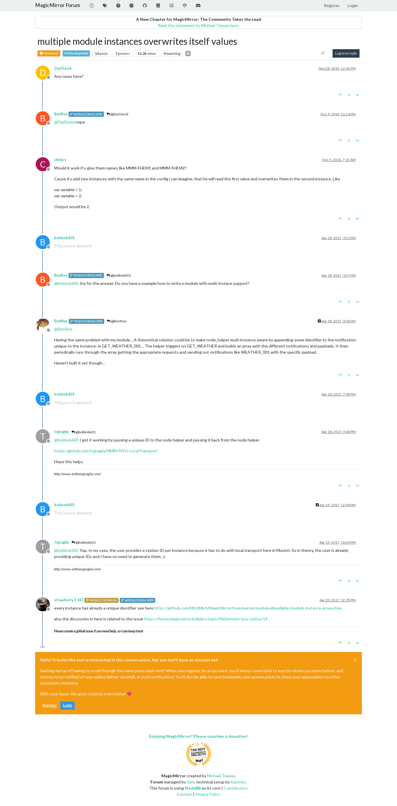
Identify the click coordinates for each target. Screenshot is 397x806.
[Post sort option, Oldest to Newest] (323, 53)
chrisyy (60, 160)
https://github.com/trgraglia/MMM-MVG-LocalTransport (106, 450)
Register (49, 705)
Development (76, 53)
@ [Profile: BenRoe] (63, 328)
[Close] (355, 660)
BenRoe (60, 114)
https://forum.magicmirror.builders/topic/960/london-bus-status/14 (206, 618)
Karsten (238, 781)
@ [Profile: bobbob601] (66, 283)
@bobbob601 (119, 275)
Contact (184, 794)
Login (67, 705)
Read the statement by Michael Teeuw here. (198, 25)
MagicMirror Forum (57, 5)
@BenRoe (116, 321)
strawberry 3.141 (68, 600)
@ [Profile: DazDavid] (64, 121)
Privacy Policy (207, 794)
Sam (190, 781)
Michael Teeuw (221, 775)
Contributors (236, 788)
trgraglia (61, 431)
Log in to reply (346, 53)
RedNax (61, 321)
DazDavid (62, 68)
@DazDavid (117, 114)
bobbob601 (64, 238)
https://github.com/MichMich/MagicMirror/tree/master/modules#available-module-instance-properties (248, 607)
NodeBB (193, 788)
